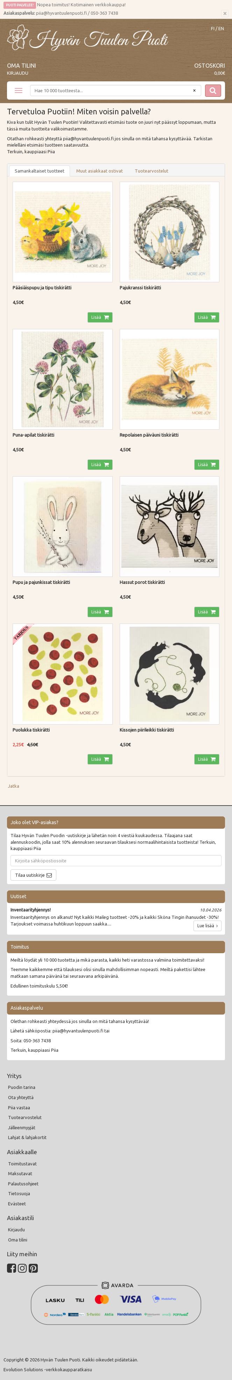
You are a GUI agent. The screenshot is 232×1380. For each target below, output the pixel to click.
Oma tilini (21, 65)
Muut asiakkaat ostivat (99, 170)
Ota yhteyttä (21, 1097)
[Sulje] (225, 14)
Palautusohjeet (23, 1183)
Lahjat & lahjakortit (27, 1137)
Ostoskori (209, 65)
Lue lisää (207, 925)
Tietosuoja (19, 1193)
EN (221, 28)
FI (213, 28)
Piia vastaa (19, 1107)
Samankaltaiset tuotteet (39, 170)
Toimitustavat (22, 1163)
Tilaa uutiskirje (30, 875)
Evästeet (17, 1203)
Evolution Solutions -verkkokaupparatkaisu (47, 1369)
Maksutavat (20, 1173)
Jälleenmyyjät (21, 1127)
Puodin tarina (21, 1087)
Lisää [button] (96, 317)
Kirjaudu (17, 72)
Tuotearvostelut (151, 170)
